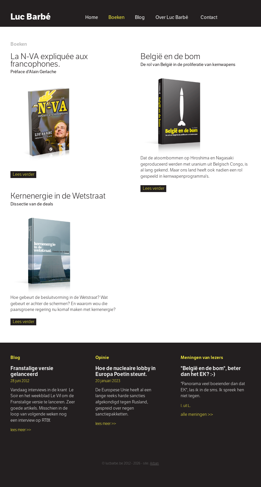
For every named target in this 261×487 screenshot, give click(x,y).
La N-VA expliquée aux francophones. (49, 60)
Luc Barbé (30, 16)
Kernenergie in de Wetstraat (58, 195)
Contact (209, 17)
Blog (140, 17)
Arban (154, 463)
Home (91, 17)
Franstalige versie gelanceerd (31, 371)
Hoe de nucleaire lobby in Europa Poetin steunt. (125, 371)
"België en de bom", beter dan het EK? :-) (211, 371)
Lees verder (23, 174)
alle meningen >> (197, 414)
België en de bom (170, 56)
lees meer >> (20, 429)
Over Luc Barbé (171, 17)
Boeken (116, 17)
